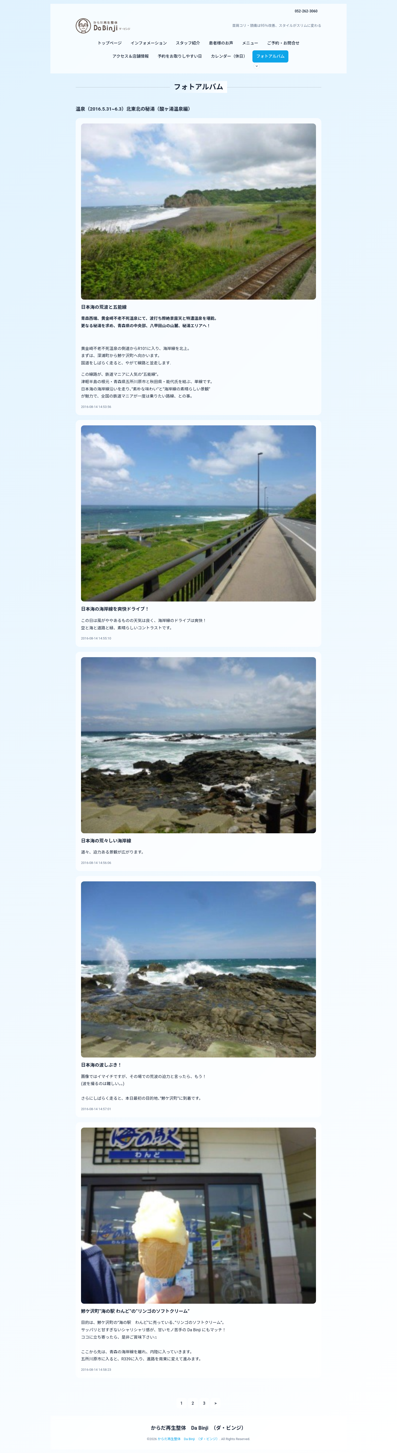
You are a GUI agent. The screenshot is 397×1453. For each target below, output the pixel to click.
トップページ (109, 43)
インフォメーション (149, 43)
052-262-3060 (306, 11)
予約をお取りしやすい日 (179, 56)
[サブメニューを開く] (257, 66)
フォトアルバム (270, 56)
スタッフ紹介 (188, 43)
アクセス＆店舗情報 (130, 56)
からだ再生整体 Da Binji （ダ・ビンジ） (198, 1428)
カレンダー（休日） (229, 56)
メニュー (250, 43)
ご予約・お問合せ (283, 43)
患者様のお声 (221, 43)
